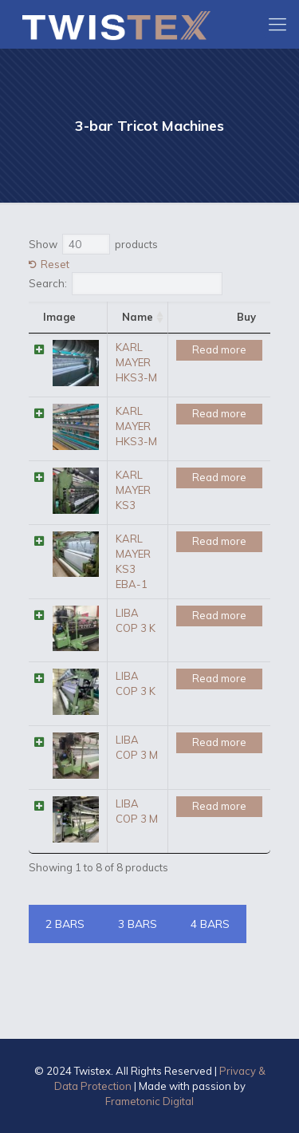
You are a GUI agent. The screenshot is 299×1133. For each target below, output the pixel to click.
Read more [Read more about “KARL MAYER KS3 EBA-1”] (219, 541)
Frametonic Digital (149, 1101)
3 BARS (137, 924)
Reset (55, 264)
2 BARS (65, 924)
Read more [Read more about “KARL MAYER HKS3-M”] (219, 349)
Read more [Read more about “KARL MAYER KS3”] (219, 477)
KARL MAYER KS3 (133, 489)
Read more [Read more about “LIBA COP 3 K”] (219, 615)
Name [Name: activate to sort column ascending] (137, 316)
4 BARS (210, 924)
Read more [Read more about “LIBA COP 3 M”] (219, 742)
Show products (93, 244)
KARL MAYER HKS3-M (136, 362)
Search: (125, 283)
